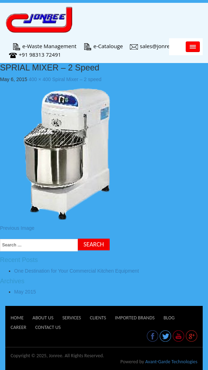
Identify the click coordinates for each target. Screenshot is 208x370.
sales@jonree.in (154, 46)
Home (17, 318)
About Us (43, 318)
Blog (168, 318)
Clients (98, 318)
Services (71, 318)
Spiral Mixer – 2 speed (77, 79)
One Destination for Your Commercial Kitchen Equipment (76, 271)
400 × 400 (40, 79)
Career (18, 327)
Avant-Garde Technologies (171, 362)
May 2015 (25, 292)
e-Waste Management (44, 46)
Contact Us (47, 327)
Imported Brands (135, 318)
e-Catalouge (103, 46)
